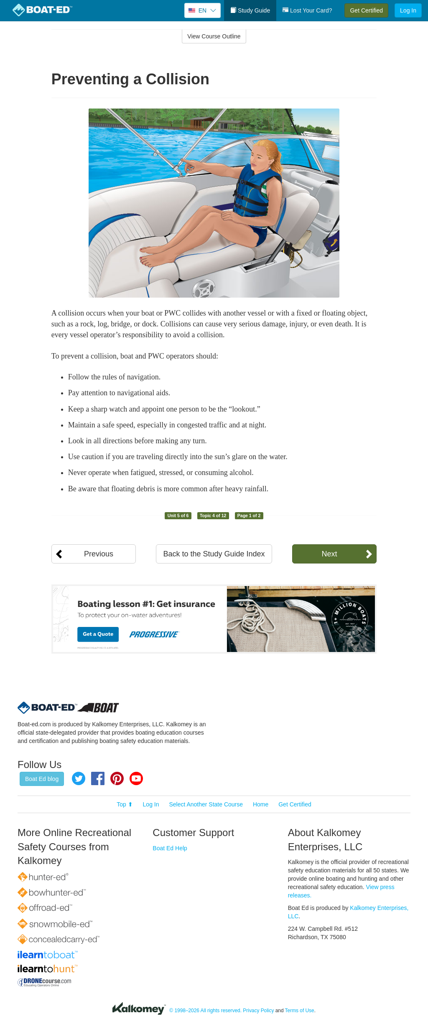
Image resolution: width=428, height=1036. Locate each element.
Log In (408, 10)
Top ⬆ (124, 804)
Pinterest (117, 778)
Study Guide (250, 10)
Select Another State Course (206, 804)
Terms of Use (299, 1010)
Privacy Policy (258, 1010)
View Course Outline (213, 36)
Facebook (97, 778)
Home (260, 804)
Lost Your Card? (307, 10)
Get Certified (366, 10)
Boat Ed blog (42, 779)
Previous (98, 554)
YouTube (136, 778)
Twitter (78, 778)
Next (329, 554)
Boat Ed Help (170, 848)
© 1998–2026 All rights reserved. (205, 1010)
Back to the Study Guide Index (214, 554)
